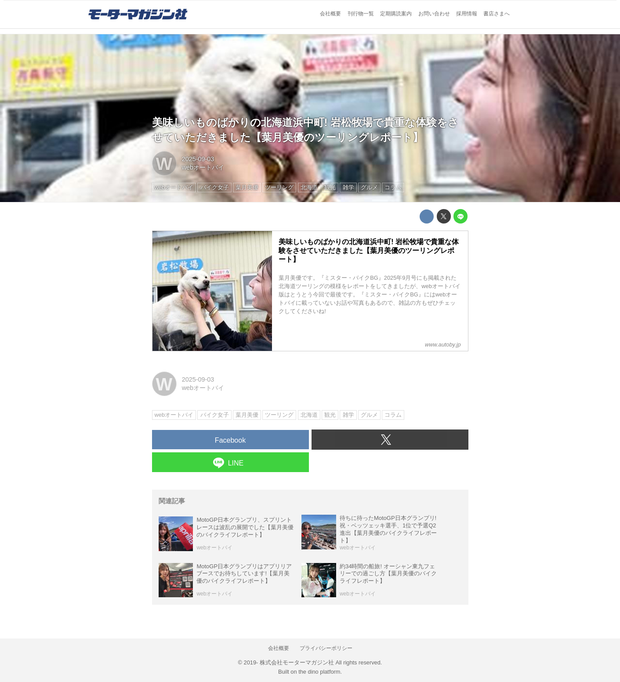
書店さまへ (496, 14)
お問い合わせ (434, 14)
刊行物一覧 (361, 14)
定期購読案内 (396, 14)
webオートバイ (203, 167)
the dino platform (319, 671)
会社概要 (330, 14)
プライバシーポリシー (326, 648)
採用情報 (466, 14)
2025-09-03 (198, 158)
